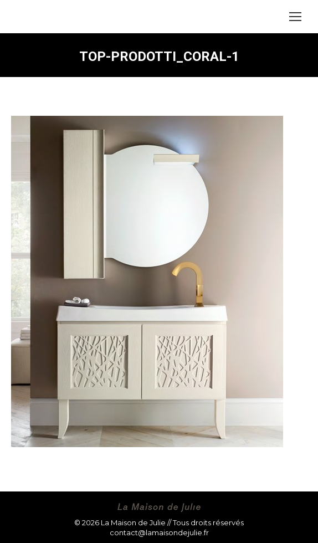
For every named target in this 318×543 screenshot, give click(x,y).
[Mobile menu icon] (295, 16)
